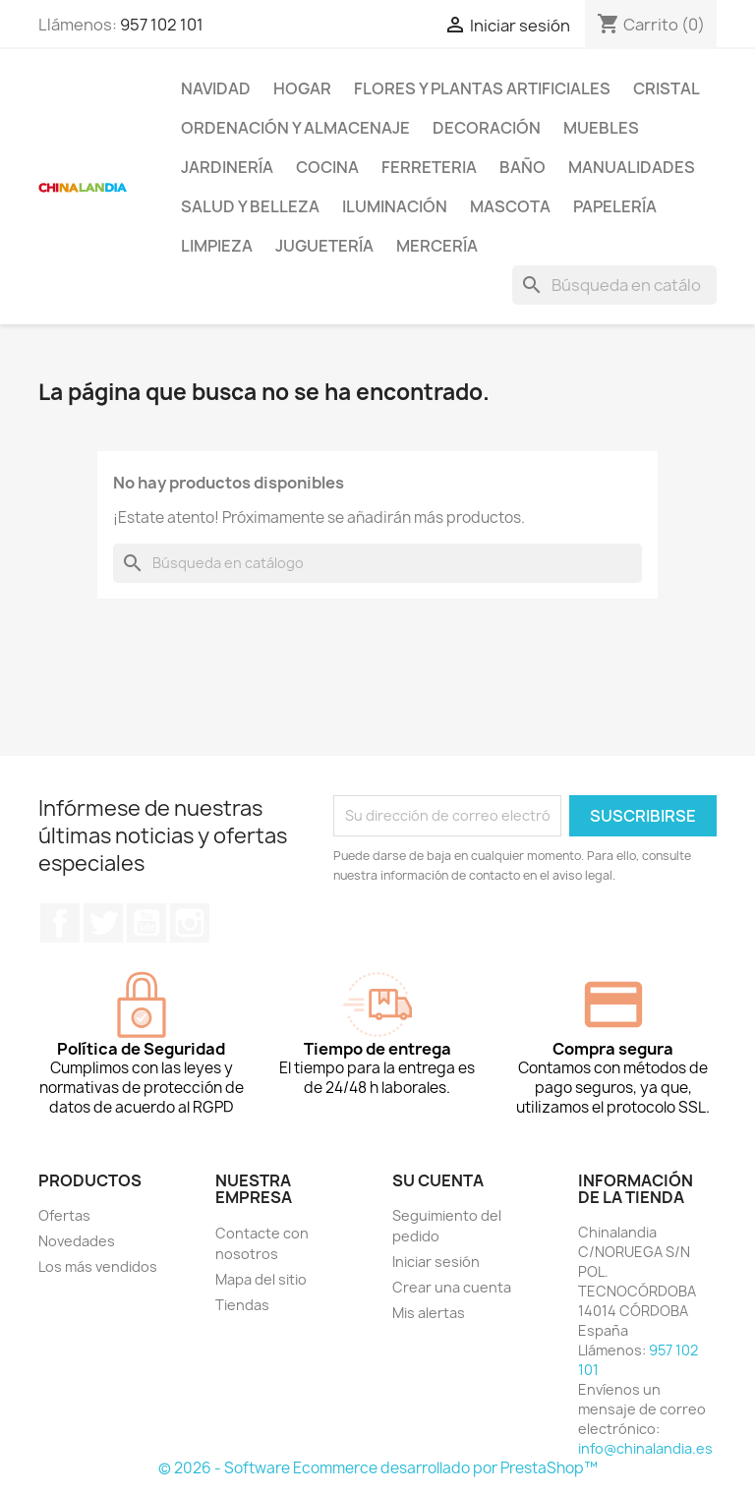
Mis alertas (428, 1312)
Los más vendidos (97, 1266)
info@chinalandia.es (645, 1448)
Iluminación (394, 206)
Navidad (216, 88)
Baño (522, 167)
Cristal (666, 88)
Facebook (60, 923)
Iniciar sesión (436, 1261)
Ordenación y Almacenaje (295, 128)
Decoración (487, 128)
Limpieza (217, 246)
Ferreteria (429, 167)
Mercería (437, 246)
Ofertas (64, 1215)
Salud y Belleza (250, 206)
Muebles (601, 128)
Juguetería (324, 246)
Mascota (510, 206)
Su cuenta (438, 1180)
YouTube (146, 923)
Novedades (76, 1241)
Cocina (327, 167)
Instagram (189, 923)
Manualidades (631, 167)
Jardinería (227, 167)
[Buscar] (614, 285)
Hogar (302, 88)
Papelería (615, 206)
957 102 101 (161, 24)
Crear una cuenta (451, 1287)
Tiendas (242, 1304)
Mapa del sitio (261, 1279)
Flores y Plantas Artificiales (482, 88)
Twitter (103, 923)
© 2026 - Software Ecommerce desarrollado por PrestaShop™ (378, 1468)
